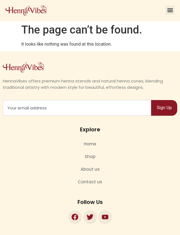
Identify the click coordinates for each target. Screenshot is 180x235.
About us (90, 169)
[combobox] (77, 108)
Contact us (90, 182)
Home (90, 144)
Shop (90, 156)
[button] (170, 10)
